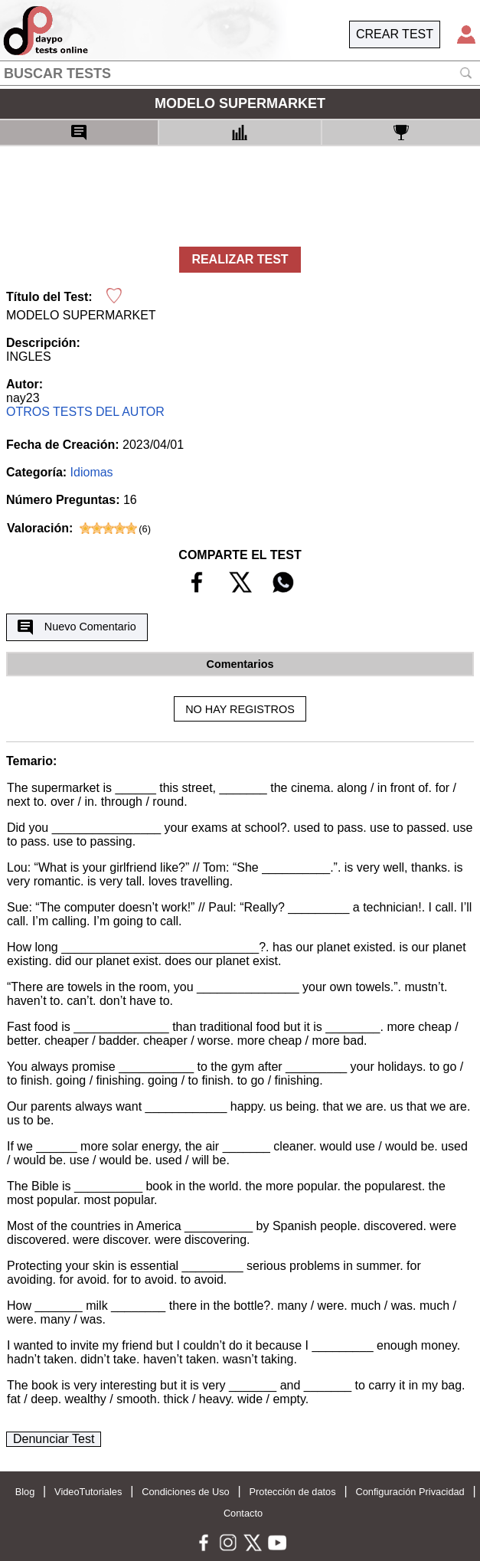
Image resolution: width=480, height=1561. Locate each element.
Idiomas (91, 472)
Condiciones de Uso (186, 1491)
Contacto (243, 1513)
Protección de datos (293, 1491)
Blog (25, 1491)
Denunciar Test (53, 1438)
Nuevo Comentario (77, 627)
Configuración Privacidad (409, 1491)
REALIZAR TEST (239, 259)
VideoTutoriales (88, 1491)
